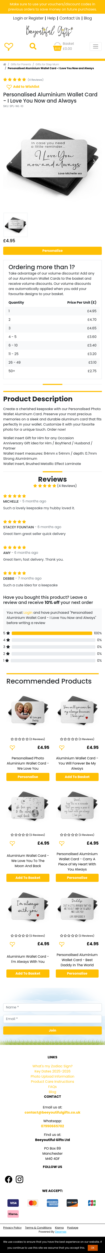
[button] (10, 161)
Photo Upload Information (52, 1076)
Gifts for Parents (21, 64)
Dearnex (60, 1232)
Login (27, 612)
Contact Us (69, 18)
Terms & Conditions (38, 1227)
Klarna (59, 1227)
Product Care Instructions (52, 1081)
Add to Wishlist (22, 87)
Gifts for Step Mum (47, 64)
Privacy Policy (12, 1227)
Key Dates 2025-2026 (52, 1071)
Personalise (52, 250)
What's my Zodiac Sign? (52, 1066)
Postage (72, 1227)
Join (52, 1030)
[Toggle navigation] (96, 46)
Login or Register (28, 18)
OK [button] (93, 1248)
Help (51, 18)
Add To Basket (77, 776)
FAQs (52, 1086)
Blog (88, 18)
